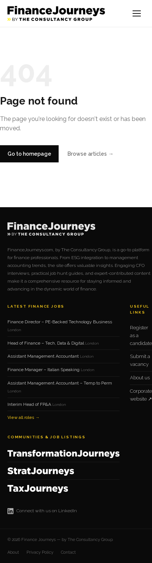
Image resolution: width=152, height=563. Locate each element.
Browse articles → (91, 154)
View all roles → (23, 417)
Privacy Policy (40, 552)
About (13, 552)
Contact (68, 552)
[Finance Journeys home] (56, 13)
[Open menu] (137, 13)
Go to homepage (29, 154)
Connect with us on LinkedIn (42, 511)
